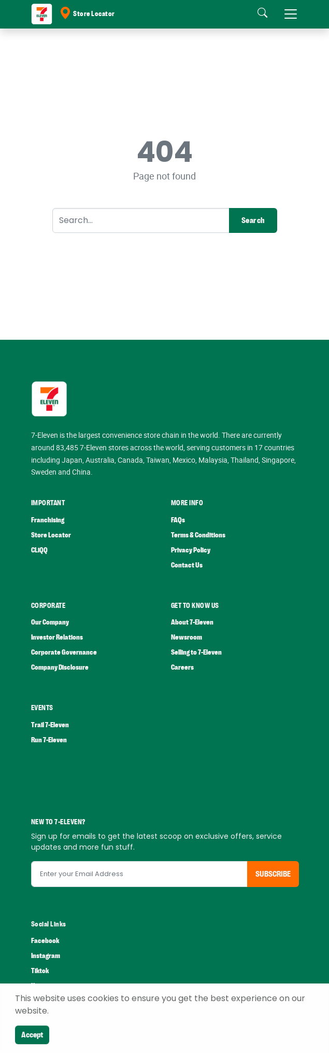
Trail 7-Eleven (50, 725)
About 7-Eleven (192, 622)
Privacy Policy (190, 550)
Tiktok (40, 971)
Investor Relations (57, 637)
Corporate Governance (64, 652)
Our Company (50, 622)
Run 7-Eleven (49, 740)
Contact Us (187, 565)
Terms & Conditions (198, 535)
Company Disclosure (60, 667)
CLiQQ (39, 550)
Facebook (45, 941)
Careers (182, 667)
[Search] (141, 220)
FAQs (178, 520)
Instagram (45, 956)
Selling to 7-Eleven (196, 652)
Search (253, 220)
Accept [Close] (32, 1035)
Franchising (47, 520)
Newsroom (186, 637)
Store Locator (87, 14)
